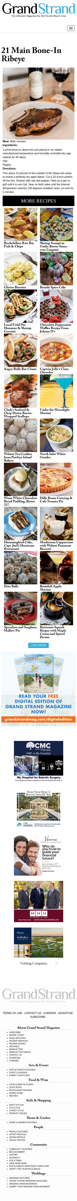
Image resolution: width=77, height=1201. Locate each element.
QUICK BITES (15, 1087)
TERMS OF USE (12, 1013)
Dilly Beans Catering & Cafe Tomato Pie (56, 500)
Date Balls (11, 587)
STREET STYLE (16, 1110)
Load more (38, 645)
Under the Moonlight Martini (55, 411)
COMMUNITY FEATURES (20, 1149)
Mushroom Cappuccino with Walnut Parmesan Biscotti (56, 546)
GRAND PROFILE (17, 1137)
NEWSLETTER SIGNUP (20, 1052)
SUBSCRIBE (37, 1017)
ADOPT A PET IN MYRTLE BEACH (24, 1169)
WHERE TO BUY (16, 1035)
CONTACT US (32, 1013)
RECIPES (13, 1096)
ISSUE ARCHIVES (17, 1038)
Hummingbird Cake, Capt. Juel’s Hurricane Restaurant (19, 546)
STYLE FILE (14, 1108)
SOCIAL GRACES (17, 1140)
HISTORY (13, 1155)
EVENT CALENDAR (18, 1072)
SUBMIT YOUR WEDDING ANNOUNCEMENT (29, 1186)
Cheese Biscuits (15, 288)
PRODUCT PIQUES (18, 1113)
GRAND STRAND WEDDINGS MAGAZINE (28, 1181)
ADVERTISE (65, 1013)
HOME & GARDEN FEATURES (23, 1122)
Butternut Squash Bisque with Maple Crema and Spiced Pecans (53, 632)
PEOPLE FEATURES (18, 1132)
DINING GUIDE (16, 1093)
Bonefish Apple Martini (51, 588)
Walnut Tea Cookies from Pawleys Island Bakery (18, 458)
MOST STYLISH (16, 1105)
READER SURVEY (17, 1044)
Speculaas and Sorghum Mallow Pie (20, 629)
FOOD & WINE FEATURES (21, 1084)
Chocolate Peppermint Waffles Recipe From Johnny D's (55, 328)
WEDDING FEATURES (19, 1178)
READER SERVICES (18, 1041)
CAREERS (50, 1013)
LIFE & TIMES (15, 1160)
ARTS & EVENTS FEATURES (22, 1070)
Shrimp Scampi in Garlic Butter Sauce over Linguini (53, 247)
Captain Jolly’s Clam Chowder (54, 371)
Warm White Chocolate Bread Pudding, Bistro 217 (20, 502)
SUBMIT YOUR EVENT (19, 1075)
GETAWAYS (14, 1158)
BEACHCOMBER (17, 1152)
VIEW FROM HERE (18, 1163)
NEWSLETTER (16, 1049)
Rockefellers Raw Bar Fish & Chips (19, 245)
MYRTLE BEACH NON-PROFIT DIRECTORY (29, 1166)
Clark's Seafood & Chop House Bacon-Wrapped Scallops (18, 413)
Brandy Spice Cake (53, 288)
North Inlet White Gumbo (53, 456)
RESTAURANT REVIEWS (20, 1090)
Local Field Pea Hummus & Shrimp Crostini (17, 328)
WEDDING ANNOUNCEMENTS (23, 1184)
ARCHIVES (14, 1046)
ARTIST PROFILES (17, 1134)
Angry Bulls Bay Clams (20, 369)
